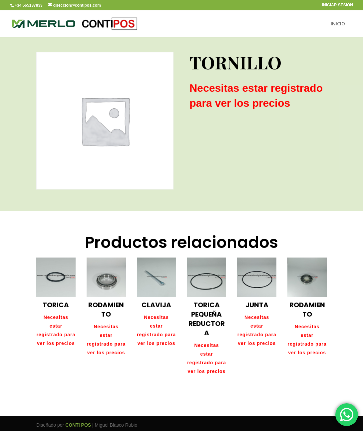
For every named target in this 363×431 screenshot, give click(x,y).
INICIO (338, 24)
